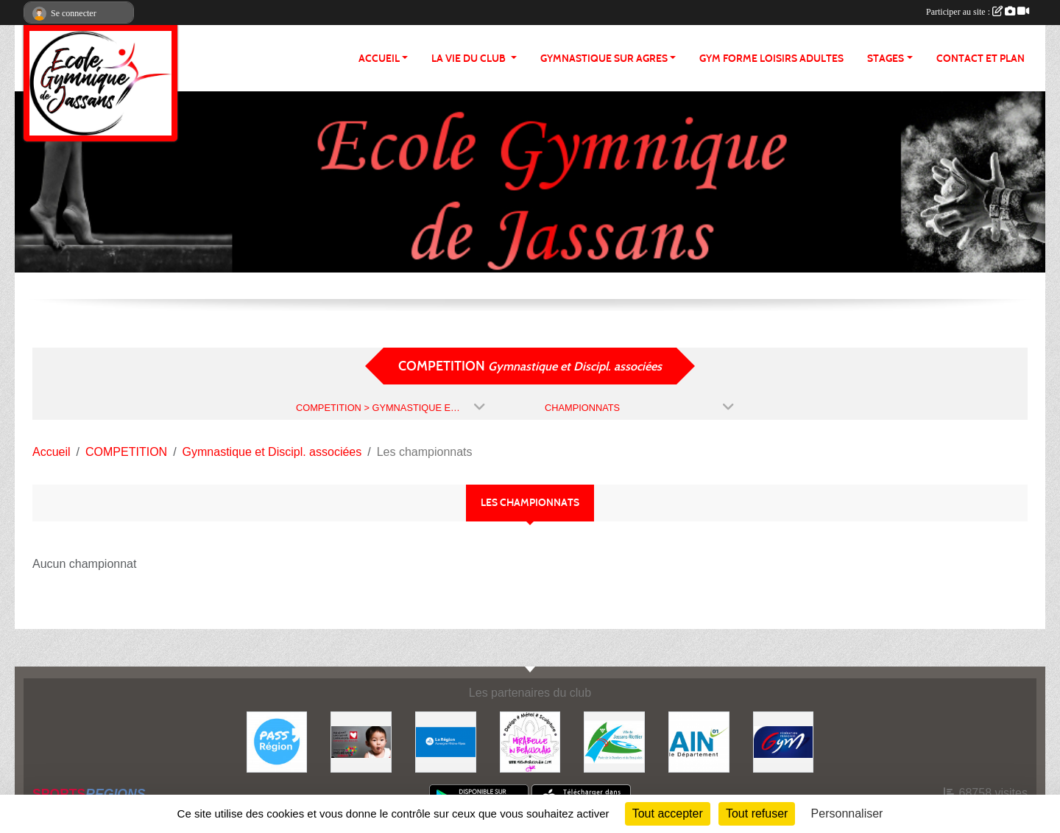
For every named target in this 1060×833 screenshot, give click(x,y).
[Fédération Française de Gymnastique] (783, 741)
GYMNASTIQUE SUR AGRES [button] (604, 58)
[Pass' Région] (277, 741)
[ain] (698, 741)
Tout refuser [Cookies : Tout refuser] (757, 813)
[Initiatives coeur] (361, 741)
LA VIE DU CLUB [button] (469, 58)
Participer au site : (977, 12)
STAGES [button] (885, 58)
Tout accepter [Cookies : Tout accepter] (667, 813)
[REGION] (445, 741)
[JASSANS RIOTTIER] (614, 741)
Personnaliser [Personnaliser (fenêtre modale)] (847, 813)
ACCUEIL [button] (379, 58)
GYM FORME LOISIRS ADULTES (771, 58)
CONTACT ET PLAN (980, 58)
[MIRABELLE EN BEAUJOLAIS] (530, 741)
